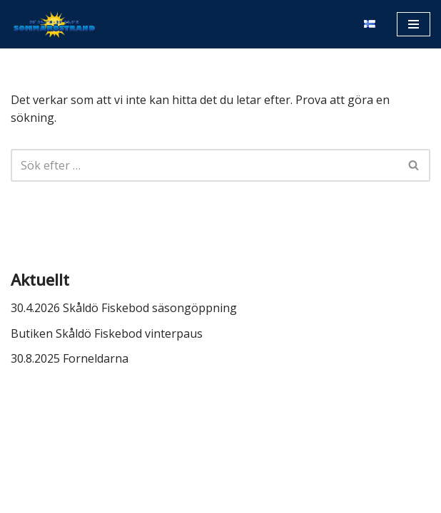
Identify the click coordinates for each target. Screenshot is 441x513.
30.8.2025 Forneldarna (69, 358)
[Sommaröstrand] (53, 24)
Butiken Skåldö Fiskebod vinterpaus (107, 333)
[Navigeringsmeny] (413, 24)
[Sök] (204, 165)
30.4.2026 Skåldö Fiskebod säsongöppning (124, 308)
